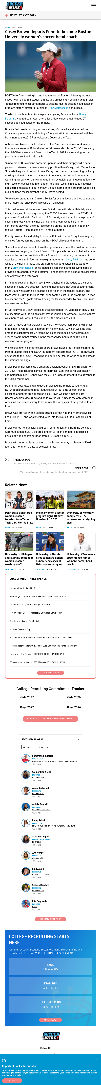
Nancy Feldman (74, 259)
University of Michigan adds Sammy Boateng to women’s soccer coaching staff (19, 559)
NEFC (34, 907)
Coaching (9, 569)
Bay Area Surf (38, 777)
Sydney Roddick (40, 885)
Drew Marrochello (58, 107)
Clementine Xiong (41, 771)
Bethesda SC (38, 794)
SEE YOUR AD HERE (50, 673)
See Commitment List (51, 919)
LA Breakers (38, 890)
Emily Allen (38, 868)
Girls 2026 (74, 697)
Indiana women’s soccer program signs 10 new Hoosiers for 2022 (50, 516)
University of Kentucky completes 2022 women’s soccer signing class (81, 517)
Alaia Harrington (40, 836)
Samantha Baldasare (42, 755)
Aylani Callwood (40, 788)
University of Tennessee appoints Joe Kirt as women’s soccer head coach (81, 559)
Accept (12, 1081)
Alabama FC (37, 858)
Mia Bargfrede (39, 901)
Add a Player (50, 1020)
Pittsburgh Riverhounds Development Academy (55, 761)
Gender (26, 747)
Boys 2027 (27, 707)
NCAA (7, 27)
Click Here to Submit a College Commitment (50, 719)
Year (41, 747)
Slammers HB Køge (41, 810)
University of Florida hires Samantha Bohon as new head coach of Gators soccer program (49, 559)
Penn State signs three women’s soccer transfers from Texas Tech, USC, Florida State (19, 517)
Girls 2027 (27, 697)
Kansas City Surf (40, 874)
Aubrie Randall (40, 804)
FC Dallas (36, 842)
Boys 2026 (74, 707)
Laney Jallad (38, 820)
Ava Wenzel (38, 852)
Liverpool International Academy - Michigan (54, 826)
